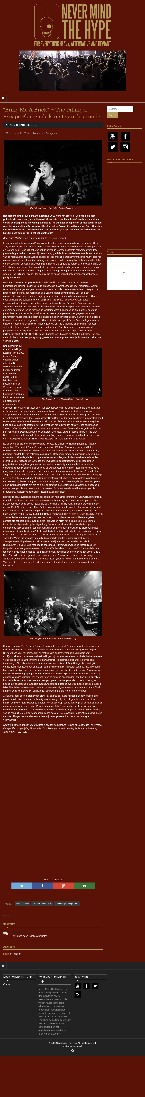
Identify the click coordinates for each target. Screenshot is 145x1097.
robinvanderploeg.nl (72, 1046)
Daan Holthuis (22, 904)
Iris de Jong (51, 238)
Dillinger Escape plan (42, 904)
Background (27, 125)
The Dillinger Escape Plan (66, 904)
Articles (12, 125)
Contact (7, 984)
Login (6, 953)
